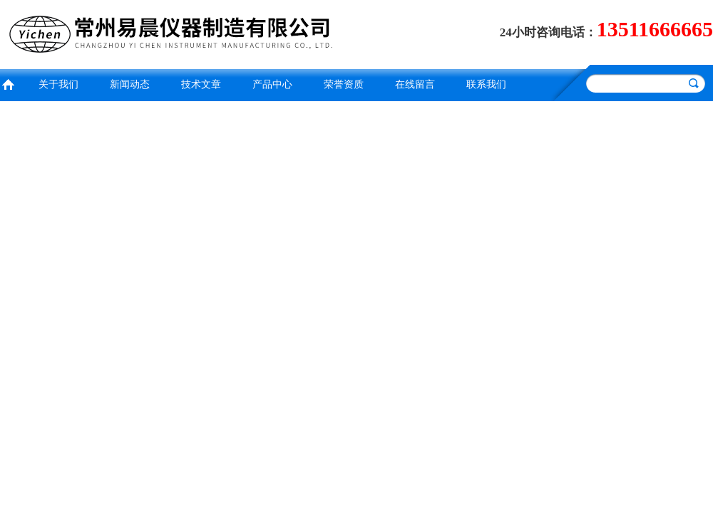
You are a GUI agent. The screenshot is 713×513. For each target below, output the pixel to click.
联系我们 (486, 84)
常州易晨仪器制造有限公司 (174, 32)
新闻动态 (130, 84)
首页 (8, 83)
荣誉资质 (344, 84)
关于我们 (58, 84)
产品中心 (272, 84)
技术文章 (201, 84)
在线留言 (415, 84)
